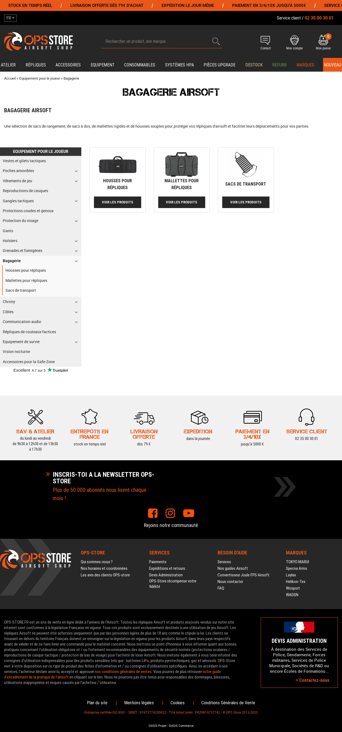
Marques (305, 65)
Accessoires (68, 65)
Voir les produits (117, 202)
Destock (254, 65)
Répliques (36, 65)
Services (224, 561)
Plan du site (97, 702)
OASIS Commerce (181, 726)
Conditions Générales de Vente (228, 702)
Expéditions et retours (167, 568)
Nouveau (332, 65)
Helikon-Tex (295, 581)
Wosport (293, 588)
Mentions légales (139, 702)
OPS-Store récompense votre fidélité (172, 584)
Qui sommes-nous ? (97, 561)
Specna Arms (296, 568)
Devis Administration (166, 575)
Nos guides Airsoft (233, 568)
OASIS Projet (157, 726)
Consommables (139, 65)
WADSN (292, 594)
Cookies (178, 702)
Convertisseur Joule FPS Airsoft (243, 575)
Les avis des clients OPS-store (105, 575)
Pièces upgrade (219, 65)
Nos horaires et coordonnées (104, 568)
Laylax (291, 575)
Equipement (103, 65)
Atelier (8, 65)
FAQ (221, 588)
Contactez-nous (312, 680)
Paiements (157, 561)
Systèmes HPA (179, 65)
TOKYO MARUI (297, 561)
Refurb (279, 65)
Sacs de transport (245, 184)
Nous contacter (230, 581)
